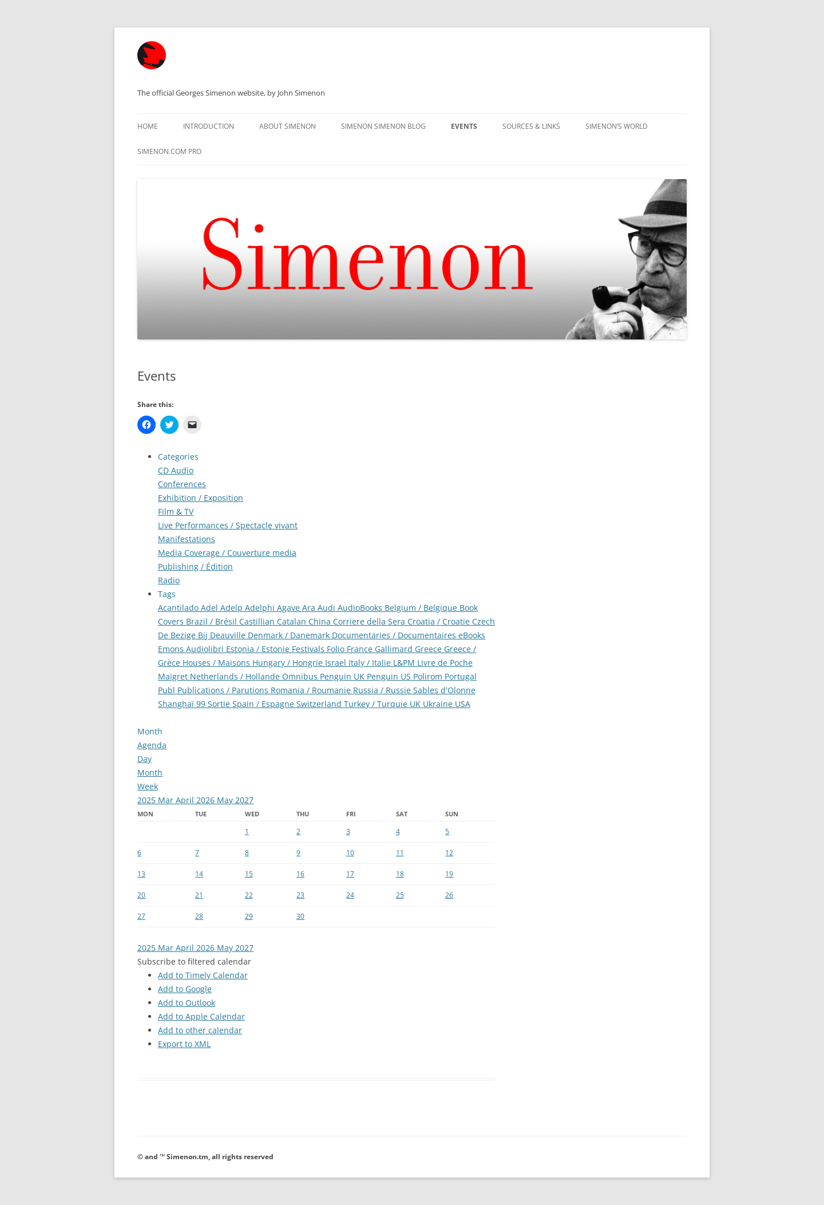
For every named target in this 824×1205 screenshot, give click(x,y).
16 (300, 874)
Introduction (208, 126)
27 (141, 916)
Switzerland (320, 703)
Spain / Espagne (264, 703)
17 (350, 874)
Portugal (461, 676)
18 (400, 874)
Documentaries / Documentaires (395, 635)
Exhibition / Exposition (200, 497)
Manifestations (186, 539)
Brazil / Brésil (212, 621)
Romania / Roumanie (312, 690)
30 (300, 916)
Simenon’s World (616, 126)
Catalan (292, 621)
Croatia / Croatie (439, 621)
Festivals (309, 648)
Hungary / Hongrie (288, 662)
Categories (178, 456)
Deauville (229, 635)
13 (141, 874)
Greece (429, 648)
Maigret (174, 676)
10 (350, 853)
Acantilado (179, 607)
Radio (169, 580)
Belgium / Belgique (422, 607)
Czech (483, 621)
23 (300, 895)
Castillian (258, 621)
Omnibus (301, 676)
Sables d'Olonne (444, 690)
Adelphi (261, 607)
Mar (167, 800)
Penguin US (390, 676)
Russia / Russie (383, 690)
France (361, 648)
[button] (194, 961)
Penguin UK (343, 676)
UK (416, 703)
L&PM (405, 662)
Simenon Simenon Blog (383, 126)
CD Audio (175, 470)
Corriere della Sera (370, 621)
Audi (328, 607)
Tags (167, 593)
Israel (336, 662)
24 (350, 895)
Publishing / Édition (195, 566)
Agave (289, 607)
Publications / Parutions (224, 690)
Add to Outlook (186, 1002)
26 (449, 895)
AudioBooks (361, 607)
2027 (244, 800)
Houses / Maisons (217, 662)
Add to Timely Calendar (203, 975)
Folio (337, 648)
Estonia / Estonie (259, 648)
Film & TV (175, 511)
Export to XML (184, 1043)
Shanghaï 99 (183, 703)
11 (400, 853)
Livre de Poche (445, 662)
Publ (167, 690)
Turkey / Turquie (377, 703)
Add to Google (185, 988)
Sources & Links (531, 126)
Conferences (182, 484)
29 (249, 916)
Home (147, 126)
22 (249, 895)
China (320, 621)
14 (199, 874)
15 (249, 874)
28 (199, 916)
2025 (147, 800)
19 (449, 874)
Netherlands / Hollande (236, 676)
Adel (210, 607)
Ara (310, 607)
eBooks (471, 635)
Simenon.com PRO (169, 151)
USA (462, 703)
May (226, 800)
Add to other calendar (200, 1030)
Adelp (232, 607)
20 (141, 895)
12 (449, 853)
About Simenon (287, 126)
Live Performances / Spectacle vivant (228, 525)
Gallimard (395, 648)
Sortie (220, 703)
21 (199, 895)
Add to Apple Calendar (201, 1016)
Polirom (429, 676)
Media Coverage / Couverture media (227, 552)
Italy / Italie (370, 662)
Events (464, 126)
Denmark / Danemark (290, 635)
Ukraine (439, 703)
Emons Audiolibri (192, 648)
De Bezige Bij (184, 635)
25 (400, 895)
